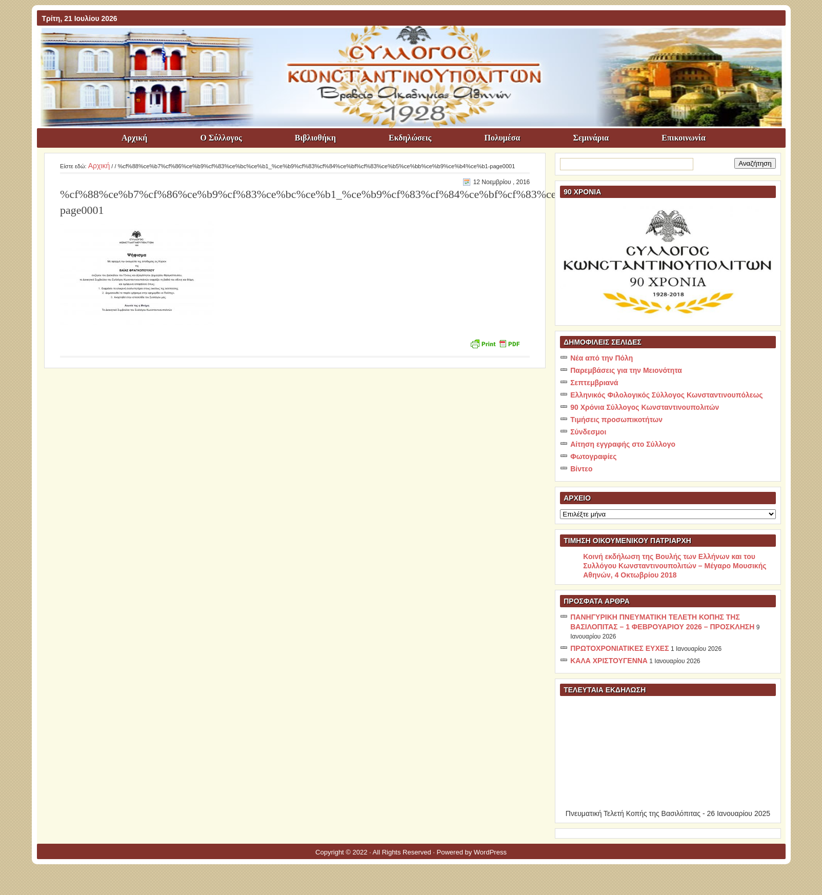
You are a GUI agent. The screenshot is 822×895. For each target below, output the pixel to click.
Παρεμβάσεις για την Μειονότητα (626, 370)
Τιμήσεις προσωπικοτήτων (616, 419)
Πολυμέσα (502, 137)
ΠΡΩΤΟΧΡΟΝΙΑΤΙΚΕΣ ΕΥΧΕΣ (619, 648)
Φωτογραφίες (593, 456)
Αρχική (134, 137)
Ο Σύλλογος (221, 137)
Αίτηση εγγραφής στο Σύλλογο (622, 444)
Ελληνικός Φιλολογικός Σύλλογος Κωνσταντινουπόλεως (666, 395)
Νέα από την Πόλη (601, 358)
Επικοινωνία (683, 137)
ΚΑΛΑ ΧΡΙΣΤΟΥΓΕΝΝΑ (609, 661)
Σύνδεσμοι (588, 432)
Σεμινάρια (591, 137)
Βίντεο (581, 469)
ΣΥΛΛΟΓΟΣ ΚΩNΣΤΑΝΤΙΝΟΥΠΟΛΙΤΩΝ (416, 44)
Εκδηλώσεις (410, 137)
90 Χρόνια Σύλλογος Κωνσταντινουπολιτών (644, 407)
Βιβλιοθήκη (315, 137)
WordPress (490, 852)
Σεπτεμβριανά (594, 383)
